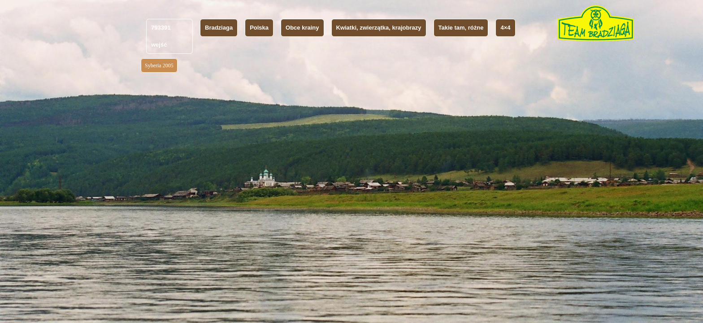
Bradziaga (219, 27)
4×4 (505, 27)
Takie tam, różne (461, 27)
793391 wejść (160, 36)
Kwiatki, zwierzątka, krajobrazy (378, 27)
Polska (259, 27)
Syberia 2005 (159, 65)
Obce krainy (302, 27)
